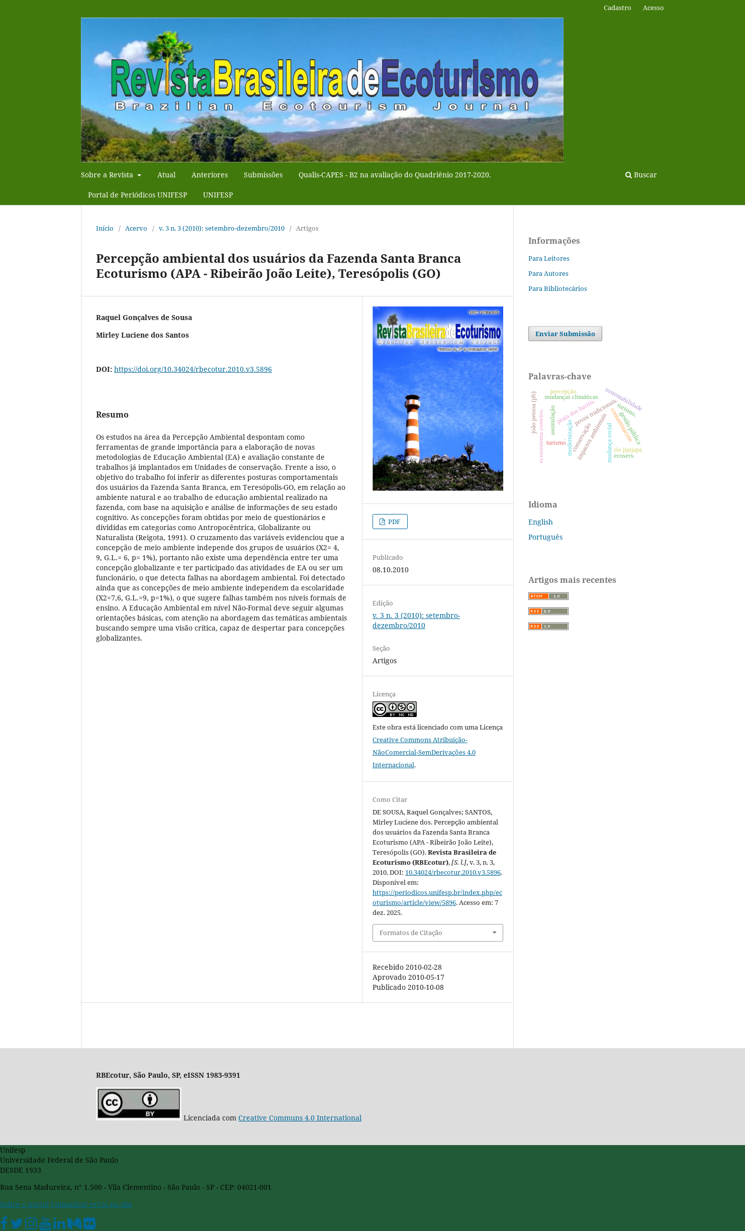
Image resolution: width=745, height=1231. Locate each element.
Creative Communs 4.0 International (299, 1117)
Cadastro (617, 7)
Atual (166, 174)
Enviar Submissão (565, 333)
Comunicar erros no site (91, 1204)
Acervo (136, 228)
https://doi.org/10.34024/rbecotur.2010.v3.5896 (193, 369)
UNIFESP (218, 194)
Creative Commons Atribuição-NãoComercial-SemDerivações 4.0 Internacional (424, 752)
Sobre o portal (24, 1204)
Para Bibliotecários (557, 288)
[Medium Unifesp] (74, 1225)
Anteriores (210, 174)
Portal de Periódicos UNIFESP (137, 194)
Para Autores (548, 273)
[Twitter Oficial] (16, 1225)
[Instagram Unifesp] (31, 1225)
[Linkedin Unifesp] (59, 1225)
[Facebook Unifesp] (4, 1225)
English (540, 522)
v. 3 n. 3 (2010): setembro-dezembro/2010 (222, 228)
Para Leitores (549, 258)
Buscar (641, 174)
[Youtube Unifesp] (45, 1225)
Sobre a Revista (108, 174)
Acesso (653, 7)
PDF (394, 521)
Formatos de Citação (411, 932)
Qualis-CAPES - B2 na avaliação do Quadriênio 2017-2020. (395, 174)
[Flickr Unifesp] (89, 1225)
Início (105, 228)
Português (545, 537)
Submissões (263, 174)
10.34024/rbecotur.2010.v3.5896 (453, 872)
